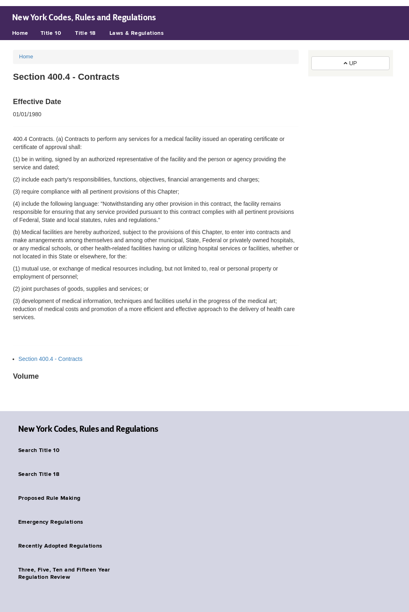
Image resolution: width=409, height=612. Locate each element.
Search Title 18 (38, 474)
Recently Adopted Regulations (60, 546)
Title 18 (85, 33)
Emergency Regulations (51, 522)
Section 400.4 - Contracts (51, 359)
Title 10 (51, 33)
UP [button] (350, 63)
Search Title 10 (39, 450)
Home (20, 33)
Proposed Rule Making (49, 498)
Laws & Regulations (136, 33)
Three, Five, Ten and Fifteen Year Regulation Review (64, 573)
